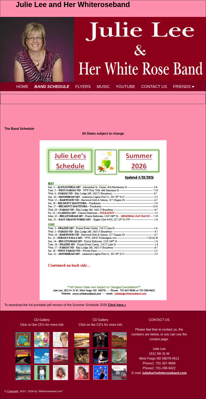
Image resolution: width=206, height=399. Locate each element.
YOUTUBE (125, 86)
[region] (103, 49)
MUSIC (103, 86)
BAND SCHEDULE (51, 86)
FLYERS (83, 86)
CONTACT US (154, 86)
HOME (22, 86)
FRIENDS (185, 86)
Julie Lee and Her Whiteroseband (73, 4)
